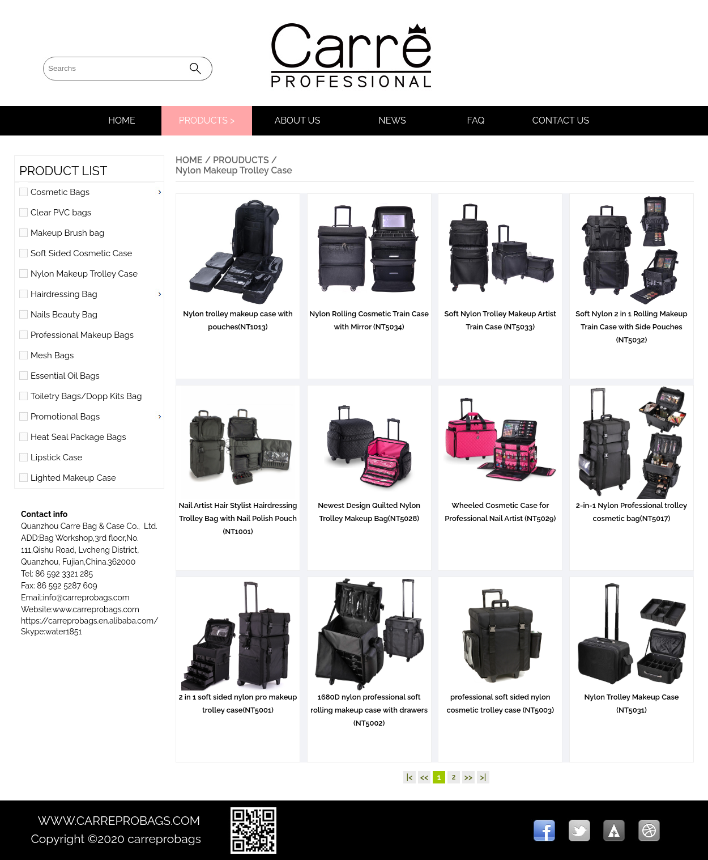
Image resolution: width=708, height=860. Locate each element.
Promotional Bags (65, 417)
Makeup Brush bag (67, 233)
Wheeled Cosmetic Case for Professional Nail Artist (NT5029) (500, 507)
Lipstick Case (56, 457)
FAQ (476, 120)
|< (410, 777)
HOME (121, 120)
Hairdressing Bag (64, 294)
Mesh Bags (52, 355)
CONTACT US (560, 120)
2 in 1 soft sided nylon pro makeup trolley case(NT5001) (238, 699)
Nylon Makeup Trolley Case (84, 274)
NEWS (392, 120)
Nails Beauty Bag (64, 315)
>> (468, 777)
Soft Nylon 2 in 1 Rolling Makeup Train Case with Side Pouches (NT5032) (631, 322)
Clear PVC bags (61, 212)
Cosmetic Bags (60, 192)
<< (424, 777)
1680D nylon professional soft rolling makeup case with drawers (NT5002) (369, 705)
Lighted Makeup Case (73, 478)
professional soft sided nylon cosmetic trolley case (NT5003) (500, 699)
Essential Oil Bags (65, 376)
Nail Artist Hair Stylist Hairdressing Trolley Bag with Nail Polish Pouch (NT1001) (238, 514)
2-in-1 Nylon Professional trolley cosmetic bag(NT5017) (631, 507)
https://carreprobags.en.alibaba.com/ (90, 620)
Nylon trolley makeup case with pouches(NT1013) (238, 315)
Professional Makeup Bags (82, 335)
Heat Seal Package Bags (78, 437)
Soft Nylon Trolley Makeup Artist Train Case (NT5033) (500, 315)
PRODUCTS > (207, 120)
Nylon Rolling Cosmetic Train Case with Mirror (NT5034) (369, 315)
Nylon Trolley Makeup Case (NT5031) (631, 699)
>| (483, 777)
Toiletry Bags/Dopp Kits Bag (86, 396)
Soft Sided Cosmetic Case (81, 253)
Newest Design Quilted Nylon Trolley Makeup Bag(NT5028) (369, 507)
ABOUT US (298, 120)
